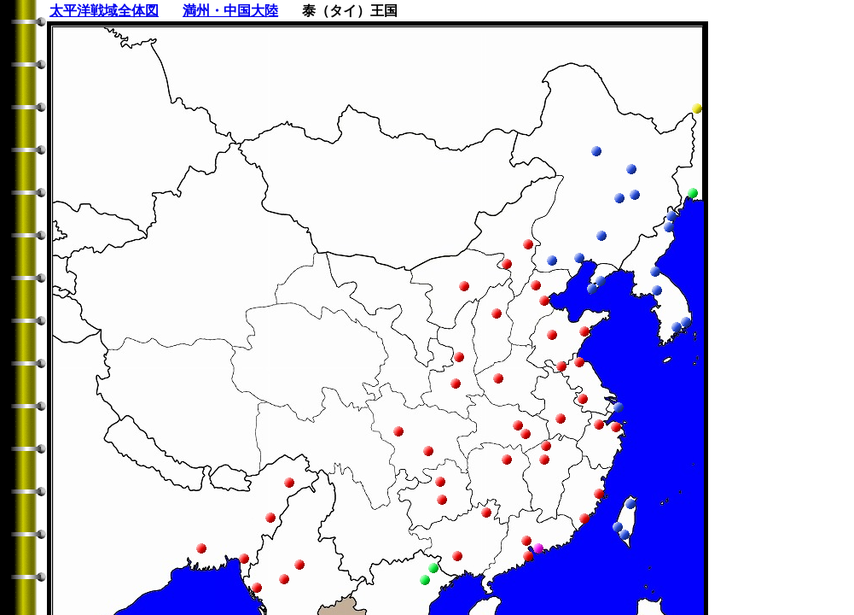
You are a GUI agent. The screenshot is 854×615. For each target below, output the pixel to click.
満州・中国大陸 (230, 10)
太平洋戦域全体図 (104, 10)
